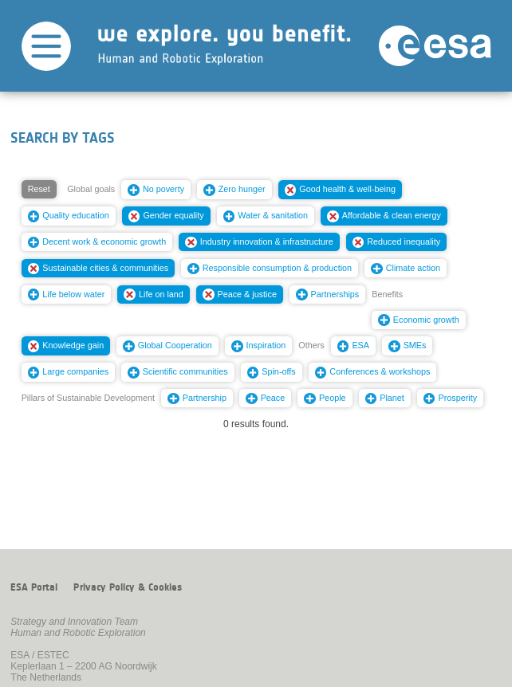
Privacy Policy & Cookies (127, 587)
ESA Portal (33, 587)
